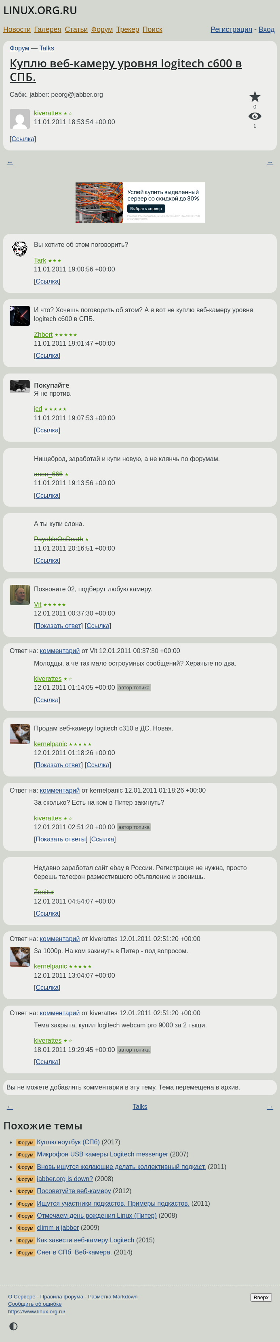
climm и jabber (58, 1227)
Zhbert (43, 334)
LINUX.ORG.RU (40, 10)
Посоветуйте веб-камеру (74, 1191)
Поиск (152, 29)
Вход (267, 29)
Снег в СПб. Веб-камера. (74, 1252)
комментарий (60, 650)
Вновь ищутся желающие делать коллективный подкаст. (121, 1166)
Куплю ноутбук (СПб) (68, 1142)
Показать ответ (58, 625)
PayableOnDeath (58, 539)
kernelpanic (50, 744)
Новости (17, 29)
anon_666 (48, 474)
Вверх (261, 1297)
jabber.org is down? (65, 1178)
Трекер (127, 29)
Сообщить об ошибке (35, 1304)
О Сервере (22, 1297)
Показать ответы (61, 839)
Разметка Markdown (113, 1297)
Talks (47, 48)
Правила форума (62, 1297)
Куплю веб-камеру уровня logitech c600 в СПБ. (126, 69)
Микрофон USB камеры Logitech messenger (102, 1154)
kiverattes (47, 113)
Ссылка (22, 139)
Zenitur (44, 892)
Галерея (47, 29)
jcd (38, 408)
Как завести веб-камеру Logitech (85, 1240)
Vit (37, 604)
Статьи (76, 29)
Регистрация (232, 29)
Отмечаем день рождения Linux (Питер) (97, 1215)
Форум (102, 29)
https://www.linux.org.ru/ (36, 1312)
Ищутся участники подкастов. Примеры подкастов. (113, 1203)
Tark (40, 260)
